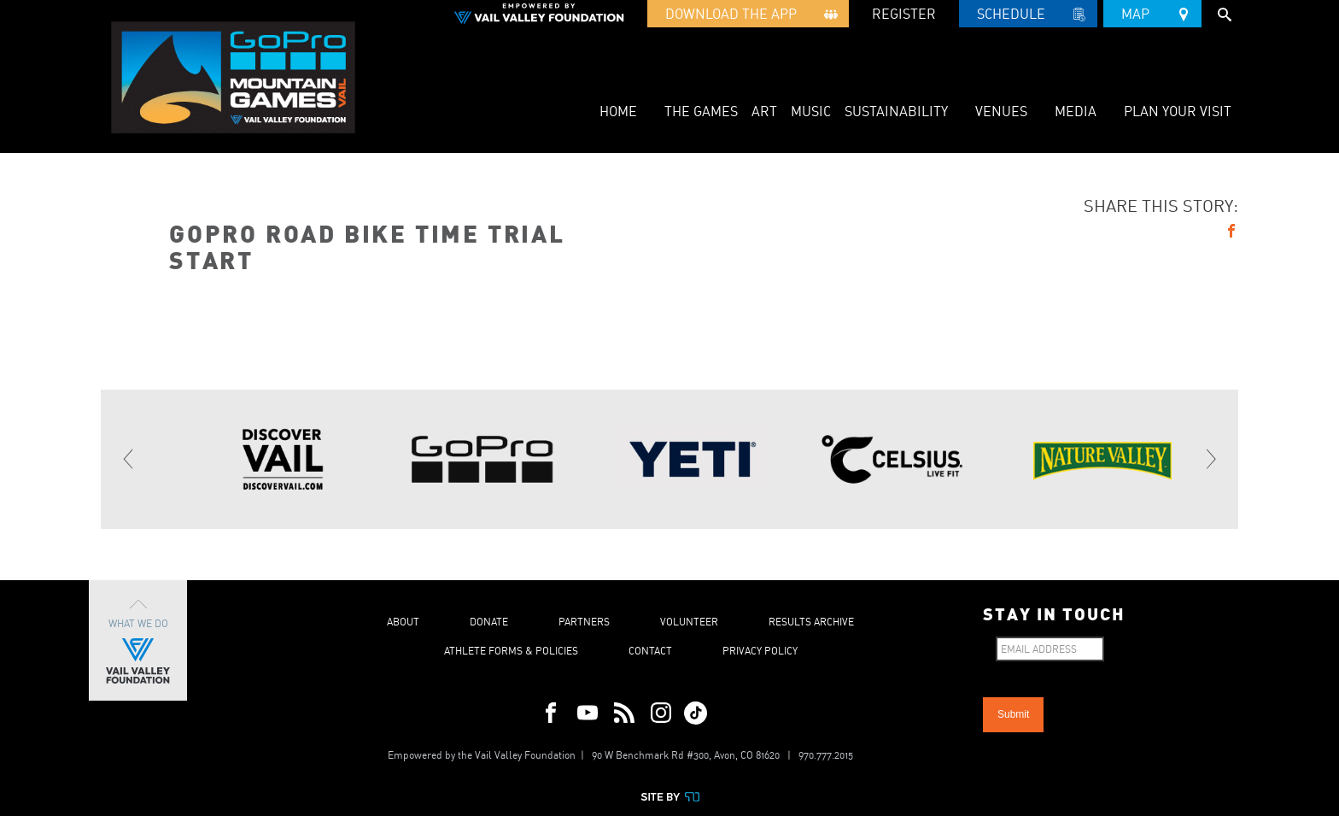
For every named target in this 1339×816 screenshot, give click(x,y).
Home (618, 111)
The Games (701, 111)
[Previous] (129, 459)
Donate (489, 621)
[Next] (1210, 459)
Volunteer (689, 621)
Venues (1001, 111)
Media (1075, 111)
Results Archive (811, 621)
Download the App (748, 16)
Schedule (1028, 16)
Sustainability (896, 111)
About (403, 621)
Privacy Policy (760, 650)
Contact (650, 650)
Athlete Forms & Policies (511, 650)
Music (811, 111)
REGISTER (904, 13)
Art (764, 111)
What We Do (138, 640)
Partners (584, 621)
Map (1152, 11)
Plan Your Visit (1177, 111)
